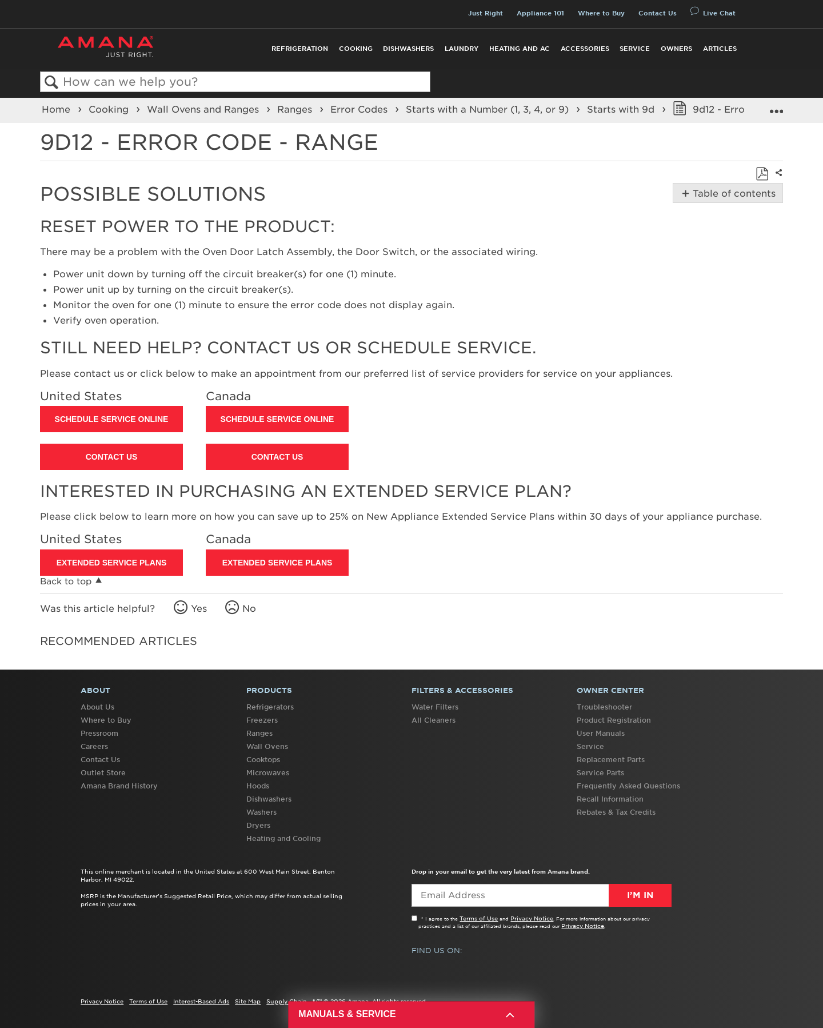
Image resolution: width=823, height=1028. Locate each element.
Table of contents (733, 193)
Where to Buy (601, 13)
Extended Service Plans (112, 562)
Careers (94, 746)
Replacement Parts (611, 759)
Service (635, 49)
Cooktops (263, 759)
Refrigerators (270, 707)
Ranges (296, 109)
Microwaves (267, 772)
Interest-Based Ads (201, 1001)
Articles (720, 49)
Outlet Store (103, 772)
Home (57, 109)
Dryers (258, 825)
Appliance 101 (540, 13)
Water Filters (435, 707)
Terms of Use (479, 918)
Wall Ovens (267, 746)
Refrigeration (299, 49)
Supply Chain (286, 1001)
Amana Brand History (119, 786)
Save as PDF (762, 174)
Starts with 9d (622, 109)
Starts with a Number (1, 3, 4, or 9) (489, 109)
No (249, 608)
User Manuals (601, 733)
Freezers (262, 720)
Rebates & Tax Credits (616, 812)
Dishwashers (408, 49)
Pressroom (99, 733)
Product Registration (614, 720)
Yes (199, 608)
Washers (261, 812)
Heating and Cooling (283, 838)
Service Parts (600, 772)
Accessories (585, 49)
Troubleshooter (604, 707)
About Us (97, 707)
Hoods (257, 786)
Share (777, 180)
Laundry (461, 49)
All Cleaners (434, 720)
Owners (676, 49)
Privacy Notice (531, 918)
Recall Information (610, 799)
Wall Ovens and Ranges (204, 109)
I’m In (640, 895)
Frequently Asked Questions (628, 786)
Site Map (248, 1001)
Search (51, 83)
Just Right (485, 13)
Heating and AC (519, 49)
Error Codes (360, 109)
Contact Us (657, 13)
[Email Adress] (542, 895)
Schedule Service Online (112, 419)
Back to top (66, 581)
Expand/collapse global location (776, 106)
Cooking (356, 49)
